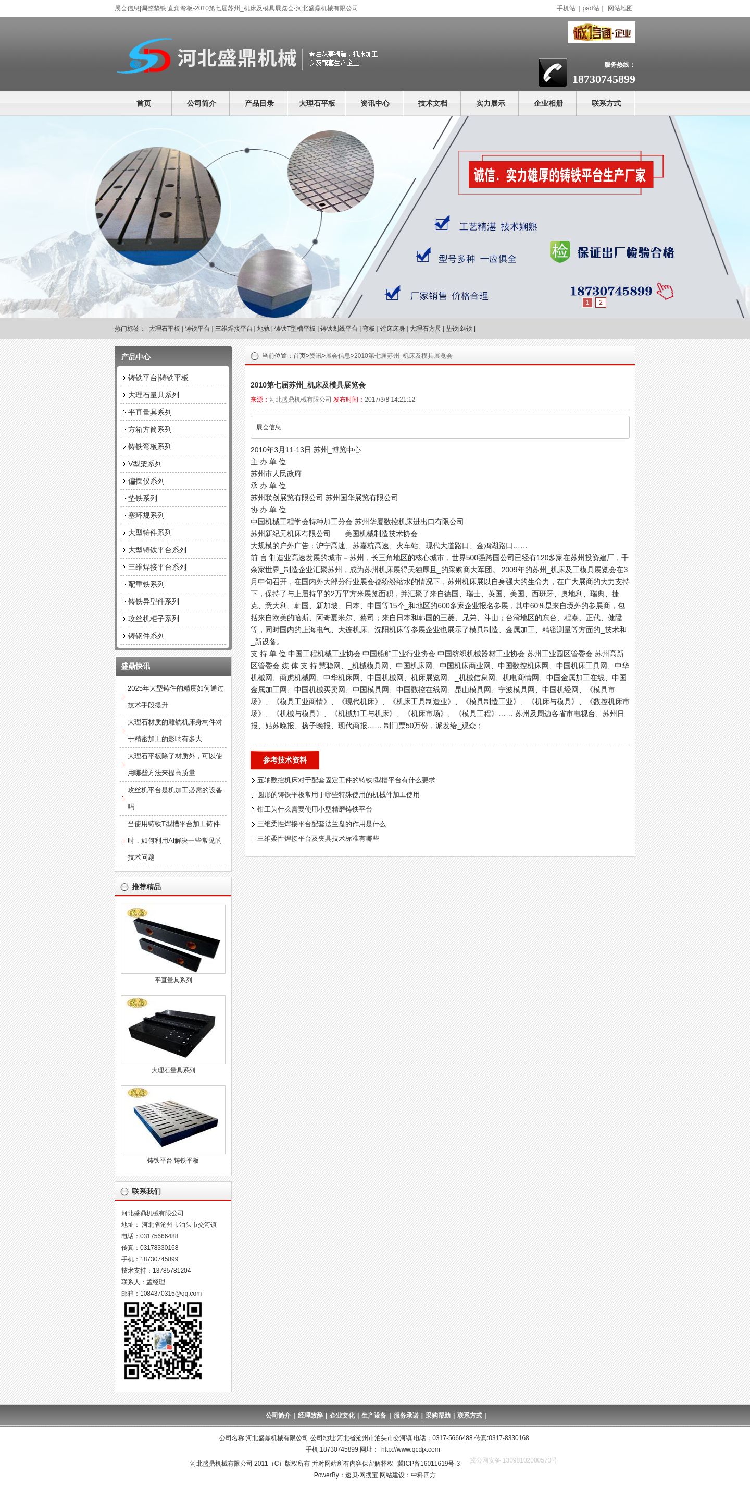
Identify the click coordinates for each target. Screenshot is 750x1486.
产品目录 (259, 103)
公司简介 (201, 103)
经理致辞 (310, 1415)
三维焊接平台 (234, 328)
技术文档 (432, 103)
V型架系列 (145, 464)
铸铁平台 (197, 328)
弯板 (368, 328)
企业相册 (548, 103)
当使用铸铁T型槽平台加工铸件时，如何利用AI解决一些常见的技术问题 (175, 840)
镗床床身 (392, 328)
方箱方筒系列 (150, 429)
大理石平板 (317, 103)
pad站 (591, 8)
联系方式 (606, 103)
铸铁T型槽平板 (295, 328)
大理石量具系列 (153, 395)
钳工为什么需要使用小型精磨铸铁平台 (314, 809)
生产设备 (373, 1415)
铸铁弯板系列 (150, 446)
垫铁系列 (142, 498)
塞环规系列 (146, 515)
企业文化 (342, 1415)
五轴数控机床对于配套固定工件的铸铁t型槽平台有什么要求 (346, 780)
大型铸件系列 (150, 532)
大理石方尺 (425, 328)
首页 (143, 103)
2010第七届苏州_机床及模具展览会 (403, 355)
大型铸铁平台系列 (157, 550)
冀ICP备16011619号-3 (428, 1463)
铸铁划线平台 (339, 328)
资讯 (315, 355)
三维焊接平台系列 (157, 567)
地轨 (263, 328)
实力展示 (490, 103)
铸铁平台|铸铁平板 (158, 377)
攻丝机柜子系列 (153, 618)
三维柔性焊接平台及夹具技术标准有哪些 (318, 838)
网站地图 (620, 8)
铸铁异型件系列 (153, 601)
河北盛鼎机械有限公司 (300, 399)
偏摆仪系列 (146, 481)
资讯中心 (375, 103)
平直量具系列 (150, 412)
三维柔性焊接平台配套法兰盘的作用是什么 (321, 824)
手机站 (566, 8)
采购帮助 (438, 1415)
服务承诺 (406, 1415)
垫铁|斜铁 (459, 328)
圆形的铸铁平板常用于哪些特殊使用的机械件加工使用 (338, 795)
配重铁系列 (146, 584)
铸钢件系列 (146, 636)
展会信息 (338, 355)
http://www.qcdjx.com (410, 1449)
